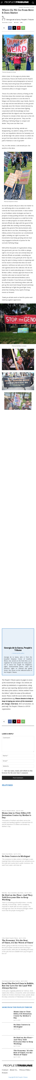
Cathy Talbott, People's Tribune (10, 938)
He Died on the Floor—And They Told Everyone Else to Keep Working (17, 897)
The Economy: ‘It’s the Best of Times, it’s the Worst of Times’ (18, 941)
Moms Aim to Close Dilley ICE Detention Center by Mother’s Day (16, 815)
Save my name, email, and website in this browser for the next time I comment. (17, 772)
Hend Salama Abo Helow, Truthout (11, 981)
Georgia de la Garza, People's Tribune (20, 20)
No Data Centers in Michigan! (16, 856)
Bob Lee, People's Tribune (8, 810)
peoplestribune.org (8, 698)
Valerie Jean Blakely (7, 854)
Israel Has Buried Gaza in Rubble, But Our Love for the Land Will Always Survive (18, 985)
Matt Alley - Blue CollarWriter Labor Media (12, 892)
